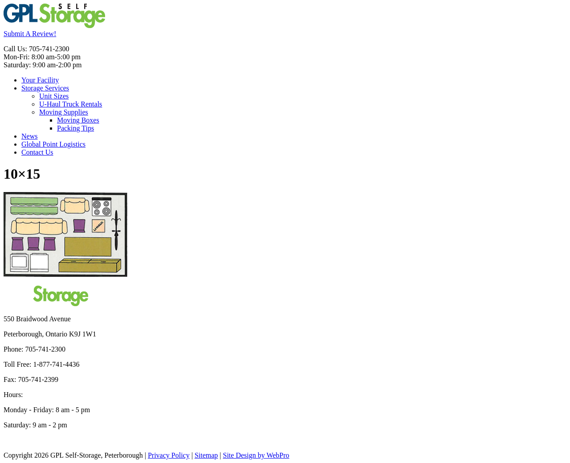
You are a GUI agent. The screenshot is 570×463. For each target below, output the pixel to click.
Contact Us (37, 152)
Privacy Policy (169, 455)
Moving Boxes (78, 120)
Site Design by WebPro (256, 455)
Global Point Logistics (53, 144)
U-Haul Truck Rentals (70, 104)
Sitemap (206, 455)
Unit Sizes (54, 96)
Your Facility (40, 80)
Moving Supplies (63, 112)
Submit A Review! (30, 33)
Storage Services (45, 88)
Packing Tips (75, 128)
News (29, 136)
